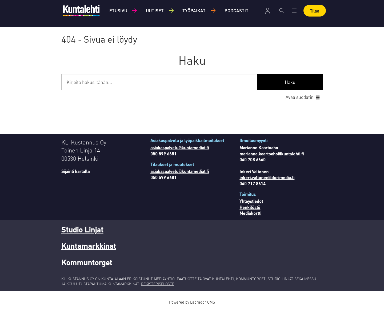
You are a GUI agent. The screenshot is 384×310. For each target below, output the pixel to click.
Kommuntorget (86, 262)
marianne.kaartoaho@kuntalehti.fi (271, 153)
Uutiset (155, 10)
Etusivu (118, 10)
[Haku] (281, 10)
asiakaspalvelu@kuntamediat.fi (179, 147)
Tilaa (314, 11)
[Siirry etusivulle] (81, 10)
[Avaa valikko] (294, 10)
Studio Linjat (82, 229)
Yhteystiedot (251, 201)
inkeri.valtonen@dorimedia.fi (266, 177)
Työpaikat (194, 10)
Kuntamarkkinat (88, 246)
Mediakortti (250, 213)
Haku (290, 82)
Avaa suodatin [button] (300, 97)
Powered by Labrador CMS (192, 302)
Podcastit (237, 10)
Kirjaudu (267, 10)
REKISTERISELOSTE (157, 283)
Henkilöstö (249, 207)
